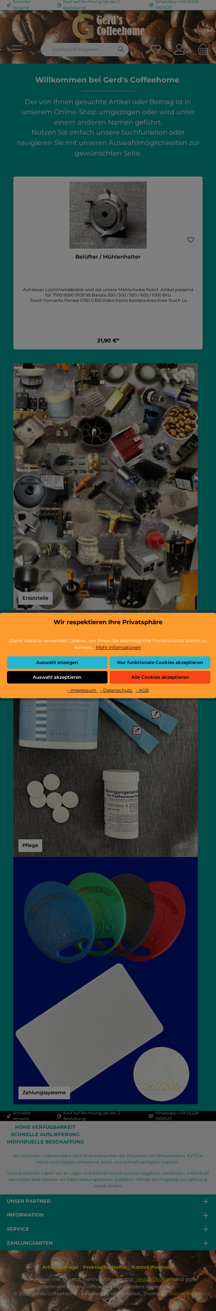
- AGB (142, 690)
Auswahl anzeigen (57, 662)
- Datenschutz (116, 690)
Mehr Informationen (118, 647)
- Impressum (82, 690)
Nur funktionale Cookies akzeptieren (160, 662)
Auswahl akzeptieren (57, 677)
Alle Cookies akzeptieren (160, 677)
